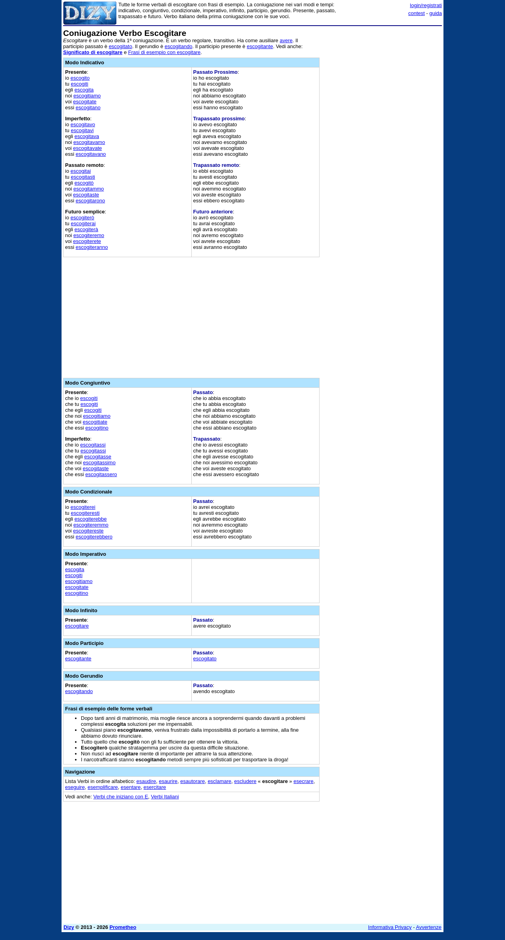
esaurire (168, 781)
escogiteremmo (90, 525)
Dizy (69, 927)
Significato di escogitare (92, 52)
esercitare (155, 787)
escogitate (84, 102)
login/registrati (426, 5)
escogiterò (82, 218)
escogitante (260, 46)
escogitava (87, 136)
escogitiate (95, 422)
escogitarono (90, 201)
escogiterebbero (94, 537)
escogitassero (101, 474)
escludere (245, 781)
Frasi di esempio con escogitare (164, 52)
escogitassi (92, 445)
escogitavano (91, 154)
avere (286, 40)
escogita (84, 90)
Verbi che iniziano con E (121, 797)
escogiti (79, 84)
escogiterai (83, 223)
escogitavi (82, 130)
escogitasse (97, 457)
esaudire (146, 781)
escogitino (96, 428)
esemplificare (103, 787)
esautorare (192, 781)
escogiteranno (92, 247)
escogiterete (87, 241)
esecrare (304, 781)
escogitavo (83, 124)
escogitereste (88, 531)
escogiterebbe (91, 519)
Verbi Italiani (165, 797)
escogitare (77, 626)
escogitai (81, 171)
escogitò (84, 183)
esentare (131, 787)
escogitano (88, 107)
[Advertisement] (383, 147)
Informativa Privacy (390, 927)
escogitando (178, 46)
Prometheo (123, 927)
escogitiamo (87, 96)
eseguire (75, 787)
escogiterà (86, 229)
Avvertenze (428, 927)
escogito (80, 78)
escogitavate (87, 148)
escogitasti (83, 177)
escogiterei (83, 507)
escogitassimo (99, 462)
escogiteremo (88, 235)
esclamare (219, 781)
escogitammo (88, 189)
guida (435, 13)
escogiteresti (85, 513)
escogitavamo (89, 142)
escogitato (120, 46)
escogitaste (86, 195)
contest (416, 13)
